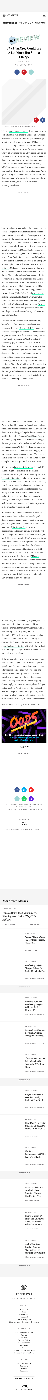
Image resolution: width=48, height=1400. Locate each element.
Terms (24, 1335)
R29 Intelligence (24, 1320)
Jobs (24, 1312)
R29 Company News (24, 1333)
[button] (24, 72)
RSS (24, 1348)
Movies (33, 809)
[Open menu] (44, 14)
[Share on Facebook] (17, 72)
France (24, 1369)
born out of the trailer (23, 467)
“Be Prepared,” (18, 527)
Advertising (24, 1315)
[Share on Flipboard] (31, 789)
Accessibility (24, 1343)
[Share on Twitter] (24, 789)
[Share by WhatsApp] (24, 798)
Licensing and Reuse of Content (24, 1322)
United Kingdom (24, 1364)
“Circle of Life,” (26, 328)
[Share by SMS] (31, 798)
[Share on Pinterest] (24, 72)
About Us (24, 1310)
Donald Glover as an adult (29, 261)
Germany (24, 1366)
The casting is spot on (11, 478)
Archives (24, 1345)
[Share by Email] (31, 72)
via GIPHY (24, 747)
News (40, 809)
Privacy (24, 1338)
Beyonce (9, 809)
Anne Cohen (24, 62)
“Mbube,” (23, 447)
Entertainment (21, 809)
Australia (24, 1371)
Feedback (24, 1317)
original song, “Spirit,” (14, 646)
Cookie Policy (24, 1340)
